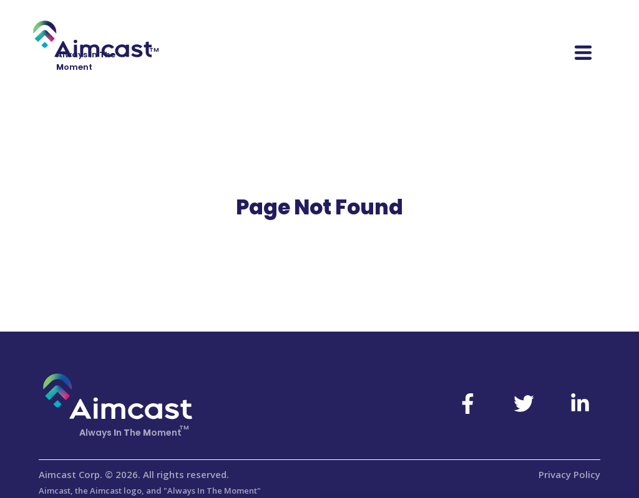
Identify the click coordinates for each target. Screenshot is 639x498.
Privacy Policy (569, 474)
